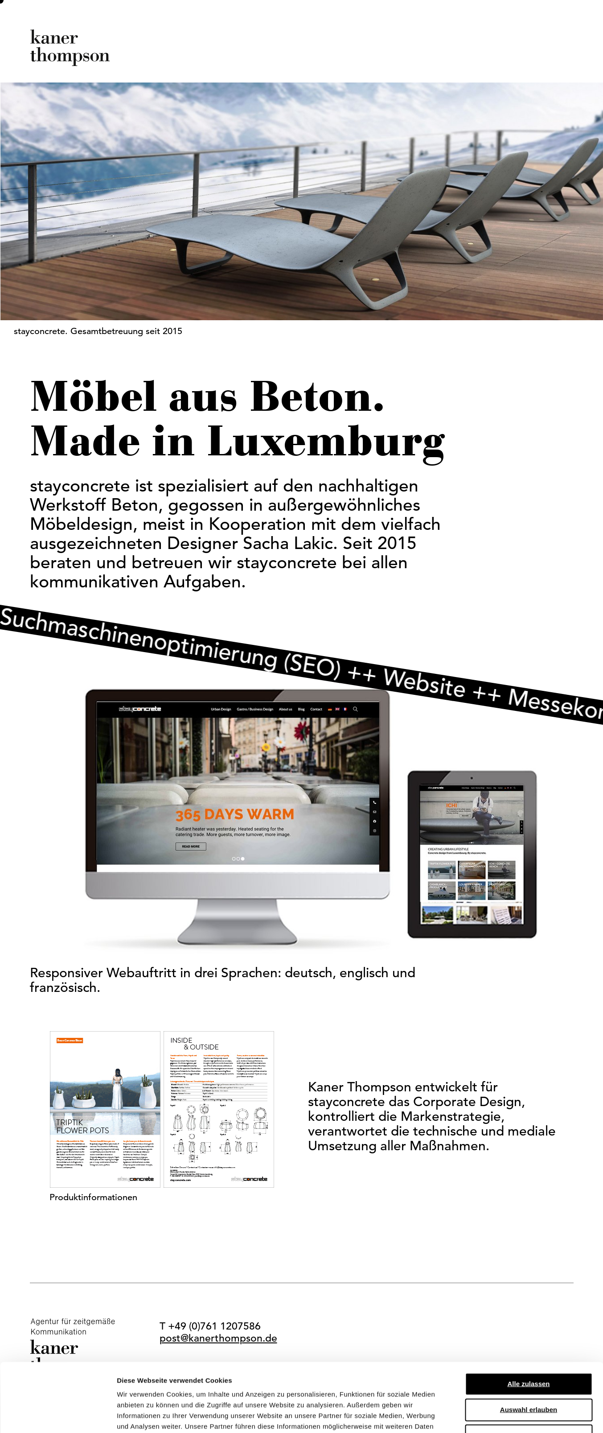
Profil (353, 57)
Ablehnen (528, 1367)
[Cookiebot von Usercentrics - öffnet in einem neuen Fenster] (58, 1415)
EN (566, 57)
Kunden (405, 57)
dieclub (462, 57)
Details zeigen (473, 1415)
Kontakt (519, 57)
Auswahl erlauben (528, 1341)
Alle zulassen (528, 1315)
